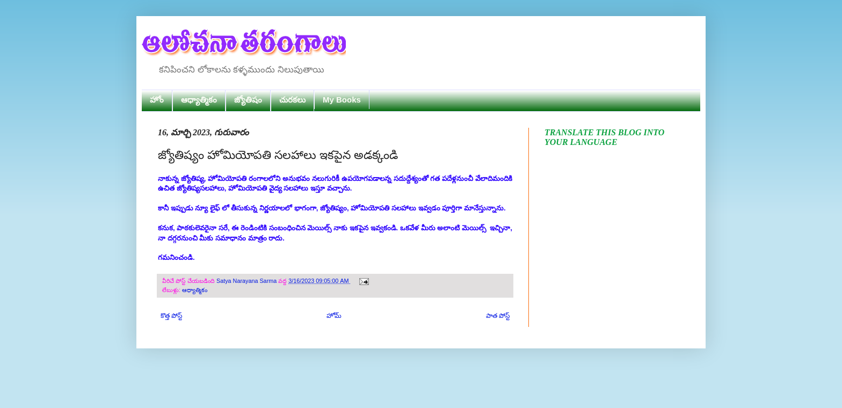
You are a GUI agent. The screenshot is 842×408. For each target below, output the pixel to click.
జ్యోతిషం (248, 99)
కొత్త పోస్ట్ (171, 315)
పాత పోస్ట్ (498, 315)
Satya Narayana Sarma (247, 281)
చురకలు (292, 99)
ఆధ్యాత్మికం (199, 99)
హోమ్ (334, 315)
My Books (342, 99)
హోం (157, 99)
